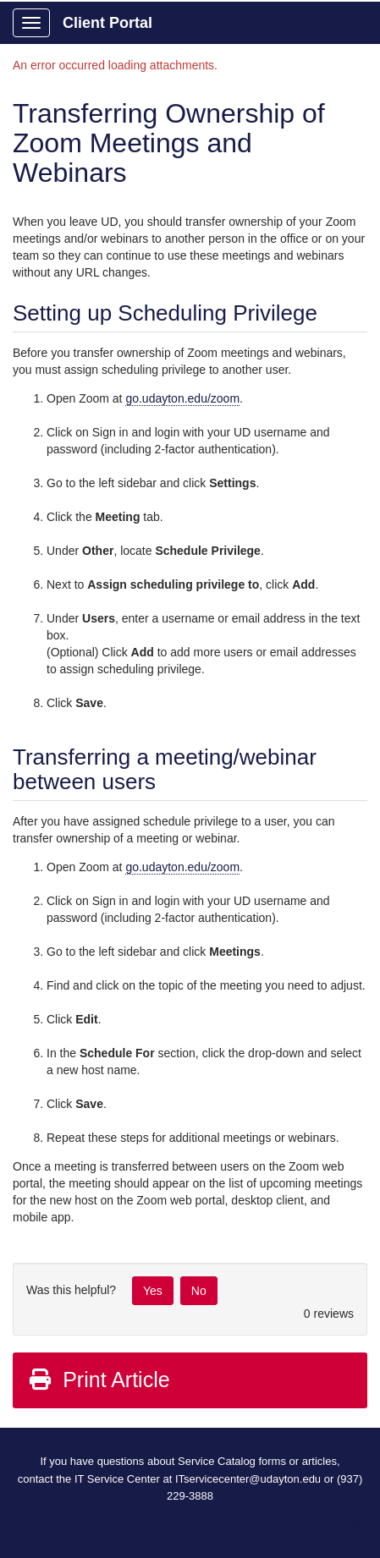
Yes (152, 1290)
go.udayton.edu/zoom (182, 398)
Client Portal (107, 22)
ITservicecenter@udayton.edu (248, 1479)
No (199, 1290)
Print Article (98, 1379)
